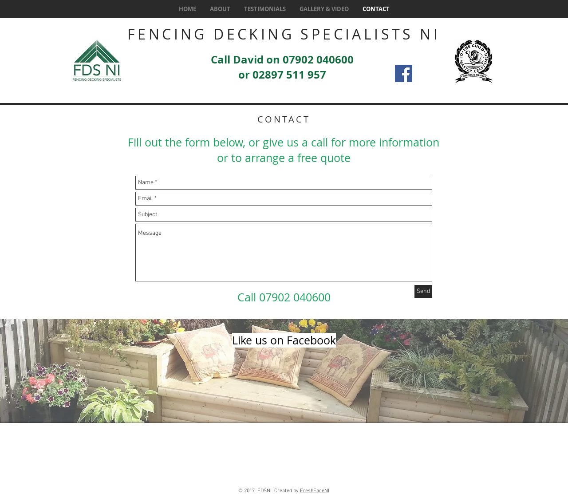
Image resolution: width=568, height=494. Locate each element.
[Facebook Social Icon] (403, 73)
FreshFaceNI (314, 491)
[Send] (423, 291)
